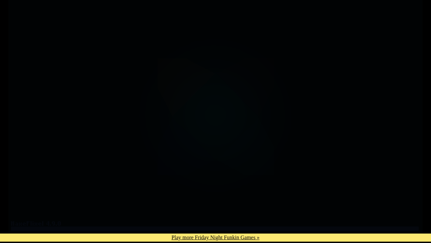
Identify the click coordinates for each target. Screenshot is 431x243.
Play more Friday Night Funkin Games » (215, 237)
